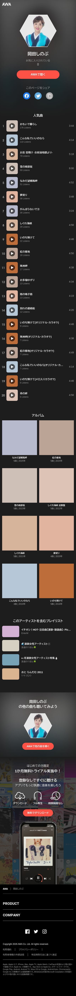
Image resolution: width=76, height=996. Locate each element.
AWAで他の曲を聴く (38, 746)
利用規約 (7, 949)
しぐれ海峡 (19, 553)
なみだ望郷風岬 (19, 457)
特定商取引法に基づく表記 (44, 954)
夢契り (56, 553)
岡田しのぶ (18, 889)
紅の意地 (56, 457)
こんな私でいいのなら (19, 601)
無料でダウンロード (38, 812)
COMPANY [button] (11, 915)
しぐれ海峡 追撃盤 (56, 505)
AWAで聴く (38, 74)
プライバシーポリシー (28, 949)
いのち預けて (56, 601)
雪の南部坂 (19, 505)
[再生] (12, 126)
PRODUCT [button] (11, 903)
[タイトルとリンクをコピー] (49, 95)
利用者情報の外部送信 (13, 954)
